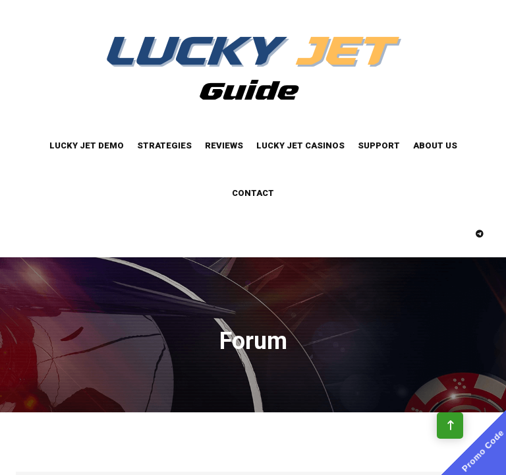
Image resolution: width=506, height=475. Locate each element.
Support (379, 145)
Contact (253, 193)
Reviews (224, 145)
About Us (435, 145)
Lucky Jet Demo (86, 145)
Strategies (164, 145)
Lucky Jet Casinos (300, 145)
